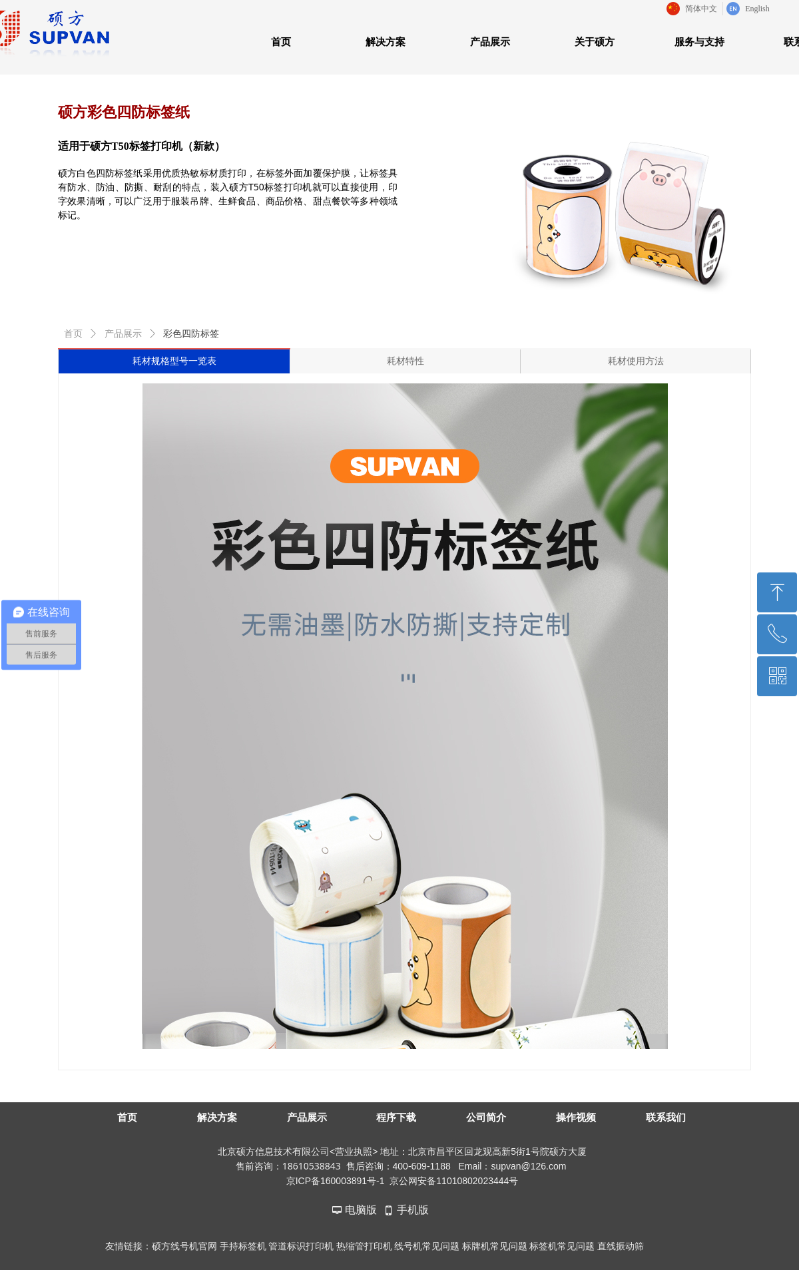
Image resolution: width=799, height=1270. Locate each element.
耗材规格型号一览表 (174, 361)
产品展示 (123, 334)
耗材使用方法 (636, 361)
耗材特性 (405, 361)
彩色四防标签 (191, 334)
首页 (73, 334)
